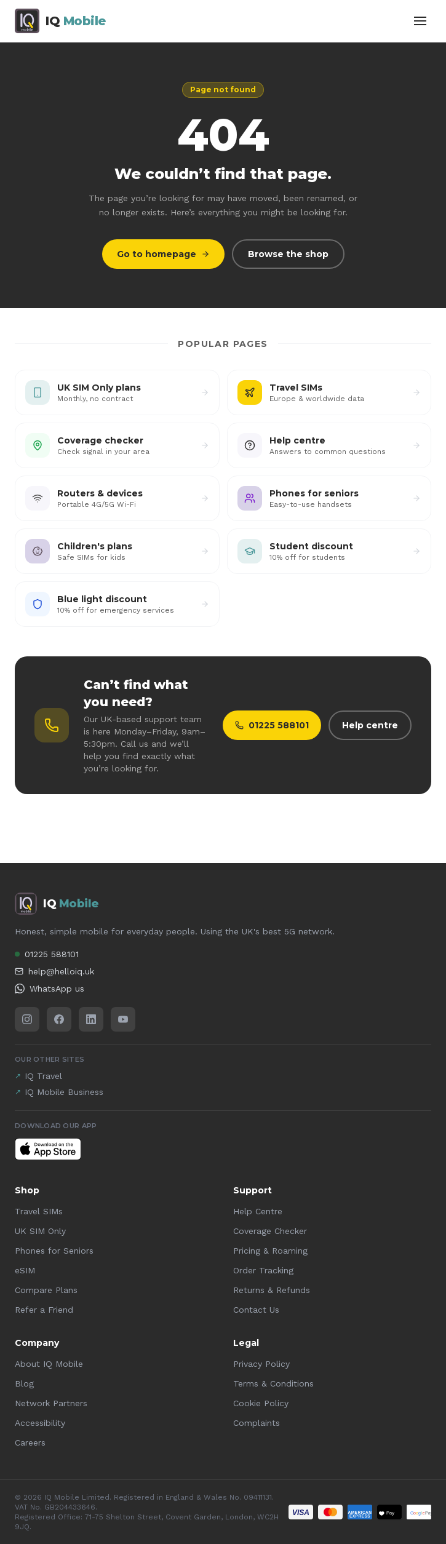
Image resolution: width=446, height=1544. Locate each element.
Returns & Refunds (271, 1290)
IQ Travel (38, 1076)
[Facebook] (59, 1019)
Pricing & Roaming (270, 1250)
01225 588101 (272, 725)
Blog (24, 1383)
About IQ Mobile (49, 1364)
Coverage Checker (270, 1231)
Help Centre (257, 1211)
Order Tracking (263, 1270)
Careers (30, 1442)
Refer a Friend (44, 1310)
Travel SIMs (39, 1211)
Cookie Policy (261, 1403)
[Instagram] (27, 1019)
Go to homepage (163, 254)
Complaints (256, 1423)
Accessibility (40, 1423)
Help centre (370, 725)
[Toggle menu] (420, 21)
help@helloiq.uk (54, 971)
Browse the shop (288, 254)
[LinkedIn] (91, 1019)
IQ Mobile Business (59, 1092)
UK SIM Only (40, 1231)
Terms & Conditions (273, 1383)
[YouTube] (123, 1019)
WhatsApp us (49, 988)
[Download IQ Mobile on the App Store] (48, 1149)
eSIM (25, 1270)
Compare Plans (46, 1290)
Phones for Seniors (54, 1250)
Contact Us (256, 1310)
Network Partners (51, 1403)
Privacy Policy (261, 1364)
